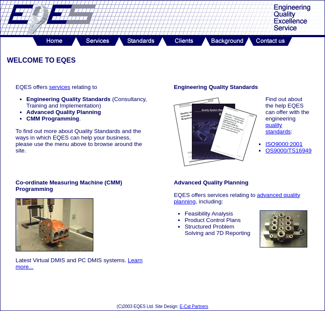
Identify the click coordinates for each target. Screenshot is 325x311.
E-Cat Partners (194, 306)
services (59, 87)
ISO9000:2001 (284, 144)
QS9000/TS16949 (288, 150)
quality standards (278, 128)
